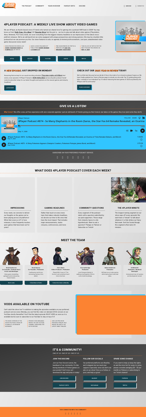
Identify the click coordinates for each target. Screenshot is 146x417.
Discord (82, 6)
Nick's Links (11, 282)
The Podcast (26, 6)
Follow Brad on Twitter (36, 282)
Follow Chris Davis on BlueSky (61, 282)
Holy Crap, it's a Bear (23, 32)
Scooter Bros (40, 32)
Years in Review (54, 6)
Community (39, 6)
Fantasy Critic (69, 6)
